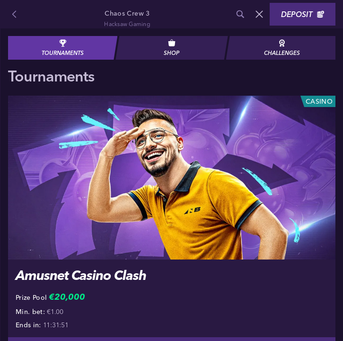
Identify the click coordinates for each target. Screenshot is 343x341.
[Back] (14, 14)
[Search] (240, 14)
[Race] (259, 14)
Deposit (302, 14)
